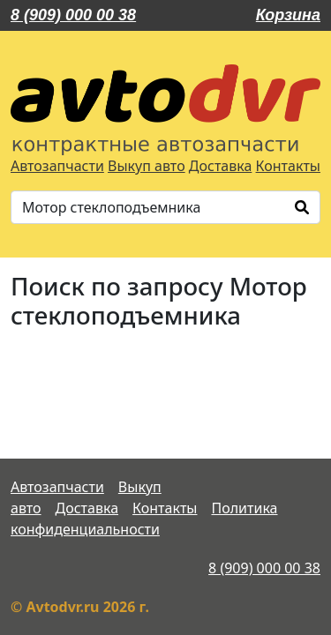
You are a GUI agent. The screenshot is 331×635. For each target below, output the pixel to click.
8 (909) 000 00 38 (73, 15)
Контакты (288, 166)
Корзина (288, 15)
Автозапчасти (57, 166)
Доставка (220, 166)
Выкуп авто (146, 166)
